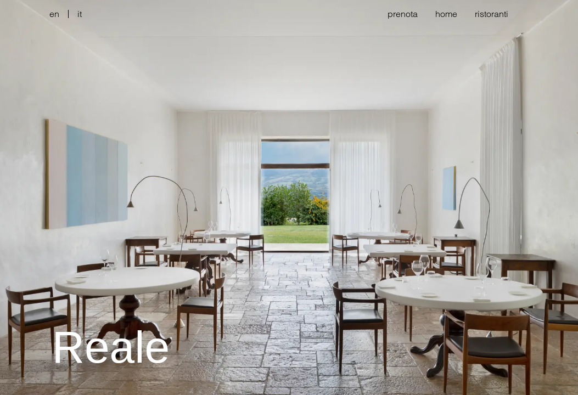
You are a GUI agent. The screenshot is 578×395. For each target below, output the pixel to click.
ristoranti (491, 13)
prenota (403, 13)
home (446, 13)
